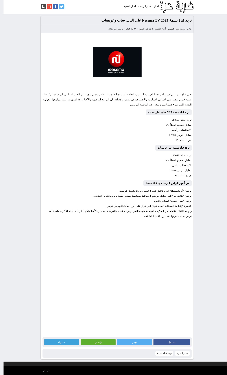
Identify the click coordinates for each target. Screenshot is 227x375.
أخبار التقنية (156, 29)
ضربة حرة (177, 29)
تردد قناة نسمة (142, 29)
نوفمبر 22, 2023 (112, 29)
